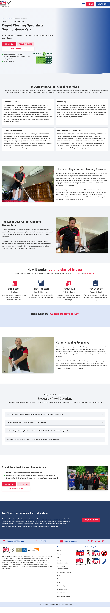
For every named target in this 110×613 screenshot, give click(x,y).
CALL (23, 484)
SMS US (90, 4)
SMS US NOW (8, 44)
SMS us (79, 273)
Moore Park (11, 18)
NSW (7, 18)
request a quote (89, 273)
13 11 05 (74, 273)
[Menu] (83, 4)
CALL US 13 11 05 (103, 4)
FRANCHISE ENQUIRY (18, 48)
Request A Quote (25, 44)
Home (3, 18)
